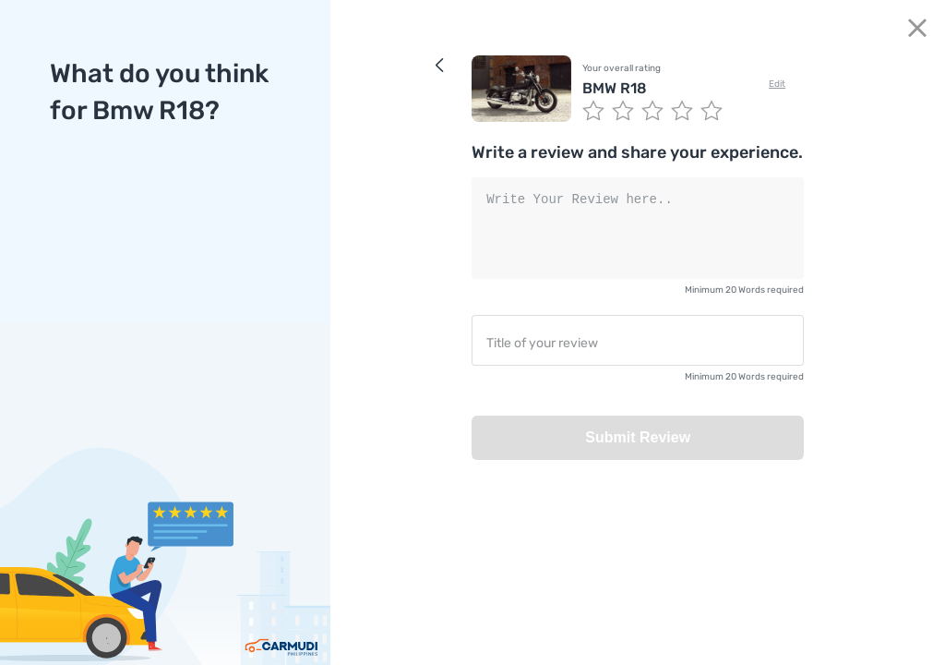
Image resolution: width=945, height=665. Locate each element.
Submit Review (637, 437)
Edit (777, 84)
